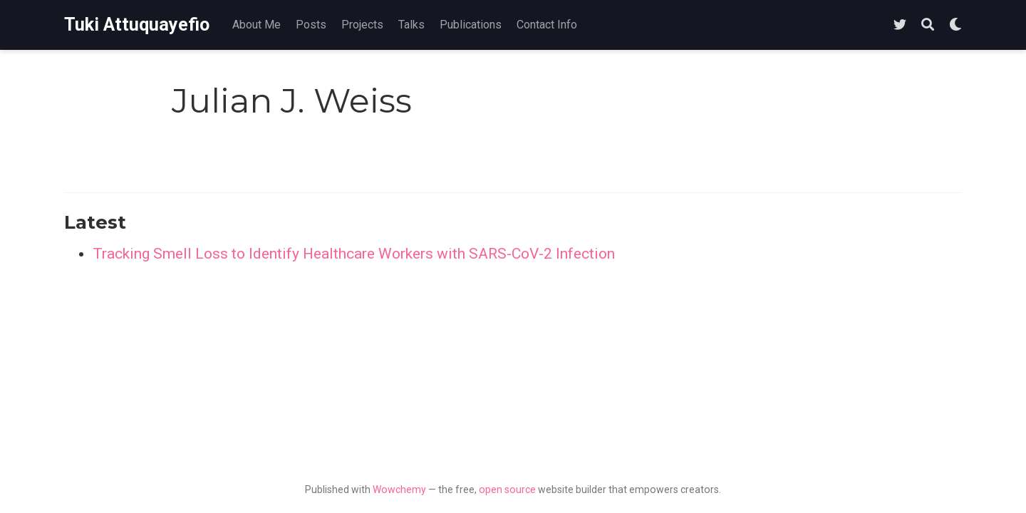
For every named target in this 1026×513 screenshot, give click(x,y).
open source (507, 489)
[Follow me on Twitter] (899, 25)
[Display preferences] (955, 25)
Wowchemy (399, 489)
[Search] (927, 25)
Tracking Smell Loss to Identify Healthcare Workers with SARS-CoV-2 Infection (354, 253)
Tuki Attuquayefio (136, 24)
